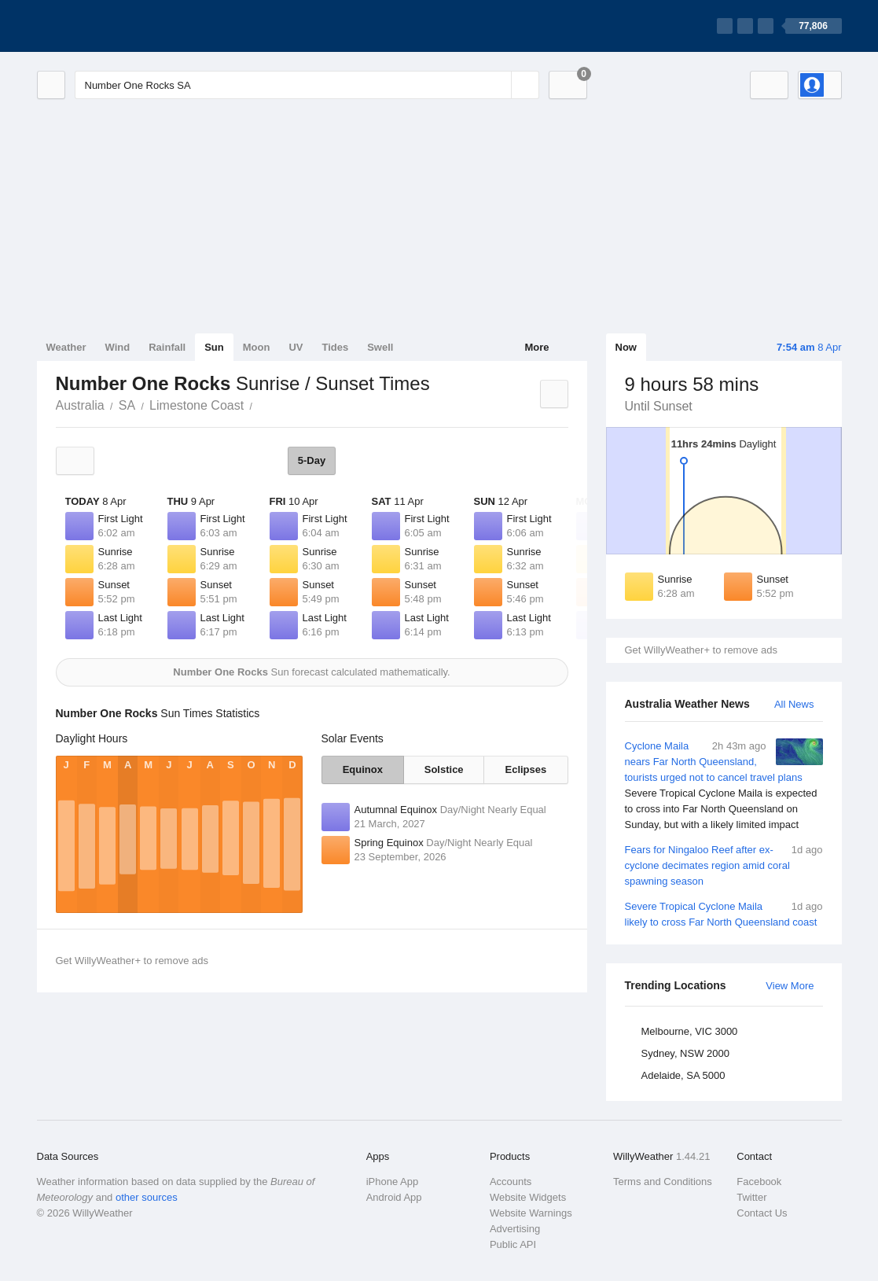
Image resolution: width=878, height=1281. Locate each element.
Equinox (363, 769)
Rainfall (167, 347)
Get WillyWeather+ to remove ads (701, 650)
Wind (117, 347)
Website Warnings (531, 1213)
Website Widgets (528, 1197)
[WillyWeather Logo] (111, 25)
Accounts (510, 1181)
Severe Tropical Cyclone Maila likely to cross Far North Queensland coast (724, 913)
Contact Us (762, 1213)
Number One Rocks (261, 404)
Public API (513, 1244)
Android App (394, 1197)
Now (626, 347)
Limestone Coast (196, 405)
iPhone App (392, 1181)
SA (127, 405)
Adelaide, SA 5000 (683, 1075)
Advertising (515, 1229)
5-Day (311, 460)
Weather (66, 347)
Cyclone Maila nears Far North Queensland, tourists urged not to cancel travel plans (724, 785)
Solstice (444, 769)
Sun (214, 347)
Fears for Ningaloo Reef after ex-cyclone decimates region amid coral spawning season (724, 864)
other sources (147, 1197)
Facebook (759, 1181)
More (536, 347)
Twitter (751, 1197)
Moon (256, 347)
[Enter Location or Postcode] (307, 85)
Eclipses (526, 769)
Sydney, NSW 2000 (685, 1053)
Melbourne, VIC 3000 (689, 1031)
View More (790, 986)
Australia (80, 405)
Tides (334, 347)
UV (295, 347)
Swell (380, 347)
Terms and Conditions (662, 1181)
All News (794, 704)
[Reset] (497, 85)
